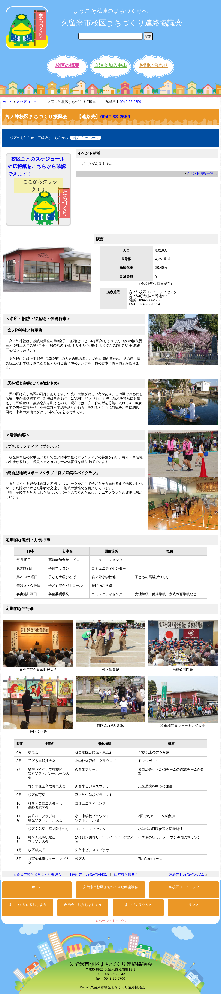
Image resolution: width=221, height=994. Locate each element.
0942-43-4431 (96, 874)
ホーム (7, 102)
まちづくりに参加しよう (27, 905)
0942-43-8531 (193, 874)
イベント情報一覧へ (201, 173)
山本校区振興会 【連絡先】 (148, 874)
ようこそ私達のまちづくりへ (110, 11)
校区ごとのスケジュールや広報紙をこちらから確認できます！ (37, 174)
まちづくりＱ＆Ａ (138, 905)
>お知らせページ (86, 138)
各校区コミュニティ (31, 102)
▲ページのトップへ (110, 921)
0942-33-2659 (130, 102)
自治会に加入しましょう (83, 905)
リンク (193, 905)
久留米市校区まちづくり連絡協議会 (121, 23)
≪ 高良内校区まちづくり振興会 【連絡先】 (49, 874)
